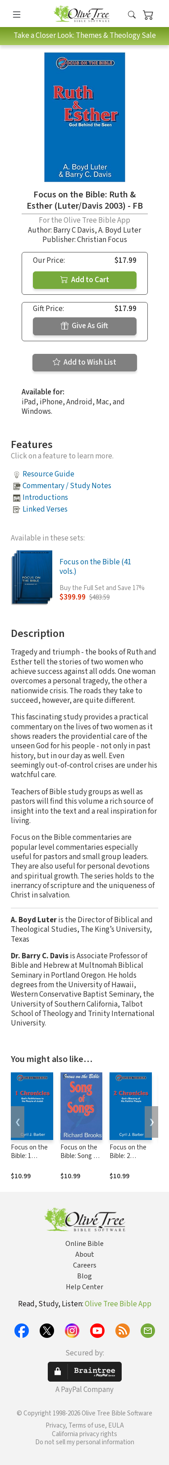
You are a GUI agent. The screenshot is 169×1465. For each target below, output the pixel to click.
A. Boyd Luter (119, 230)
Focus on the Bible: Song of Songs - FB (79, 1156)
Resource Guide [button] (48, 474)
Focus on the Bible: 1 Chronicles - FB (29, 1160)
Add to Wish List (84, 362)
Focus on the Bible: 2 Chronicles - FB (128, 1160)
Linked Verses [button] (45, 509)
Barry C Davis (74, 230)
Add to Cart (84, 280)
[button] (132, 15)
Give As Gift (84, 325)
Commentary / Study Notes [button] (67, 486)
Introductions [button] (45, 497)
